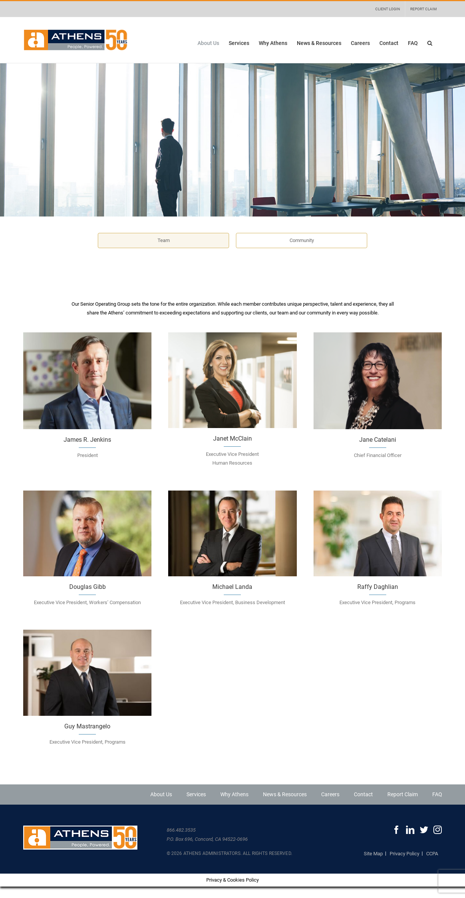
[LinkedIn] (410, 830)
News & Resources (285, 794)
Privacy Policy (404, 853)
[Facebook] (396, 830)
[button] (429, 42)
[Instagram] (437, 830)
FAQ (437, 794)
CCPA (432, 853)
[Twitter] (424, 830)
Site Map (373, 853)
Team (164, 240)
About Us (161, 794)
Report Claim (402, 794)
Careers (330, 794)
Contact (363, 794)
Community (302, 240)
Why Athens (234, 794)
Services (196, 794)
